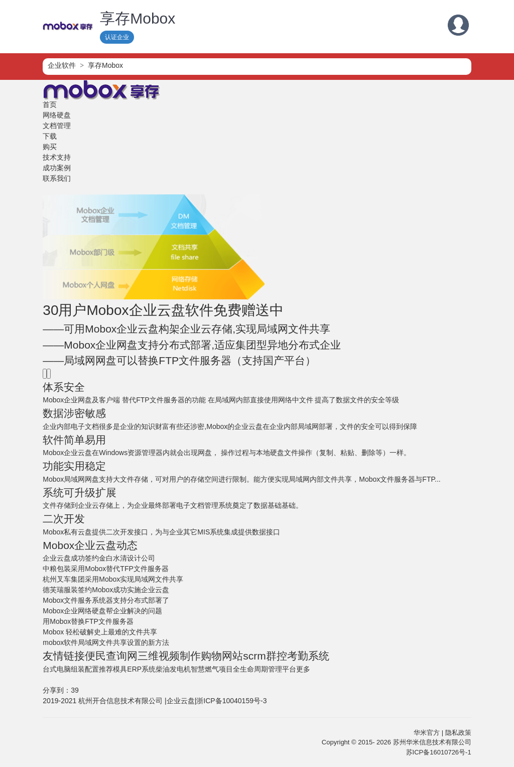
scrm (254, 656)
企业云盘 (181, 701)
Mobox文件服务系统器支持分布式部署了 (106, 600)
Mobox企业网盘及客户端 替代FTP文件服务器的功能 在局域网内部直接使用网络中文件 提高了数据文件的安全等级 (221, 400)
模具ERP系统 (134, 669)
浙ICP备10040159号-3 (231, 701)
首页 (50, 104)
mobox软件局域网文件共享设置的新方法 (106, 642)
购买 (50, 147)
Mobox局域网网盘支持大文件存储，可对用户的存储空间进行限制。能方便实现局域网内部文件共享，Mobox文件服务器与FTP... (241, 479)
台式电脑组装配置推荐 (78, 669)
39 (75, 690)
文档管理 (57, 126)
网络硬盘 (57, 115)
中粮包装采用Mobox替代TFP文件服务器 (105, 569)
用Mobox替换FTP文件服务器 (88, 621)
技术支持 (57, 157)
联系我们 (57, 178)
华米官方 (427, 732)
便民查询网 (111, 656)
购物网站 (222, 656)
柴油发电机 (173, 669)
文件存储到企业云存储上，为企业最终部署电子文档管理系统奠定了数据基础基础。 (173, 505)
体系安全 (64, 387)
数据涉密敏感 (74, 413)
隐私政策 (458, 732)
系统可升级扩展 (79, 492)
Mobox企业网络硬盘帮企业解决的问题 (102, 611)
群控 (276, 656)
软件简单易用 (74, 440)
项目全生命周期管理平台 (257, 669)
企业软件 (62, 65)
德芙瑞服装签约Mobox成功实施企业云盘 (106, 590)
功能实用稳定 (74, 466)
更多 (303, 669)
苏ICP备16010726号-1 (438, 752)
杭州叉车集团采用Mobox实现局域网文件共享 (113, 579)
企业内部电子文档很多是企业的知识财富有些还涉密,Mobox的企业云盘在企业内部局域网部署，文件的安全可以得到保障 (230, 426)
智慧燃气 (205, 669)
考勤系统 (308, 656)
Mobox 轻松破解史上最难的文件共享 (100, 632)
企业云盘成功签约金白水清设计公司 (99, 558)
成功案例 (57, 168)
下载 (50, 136)
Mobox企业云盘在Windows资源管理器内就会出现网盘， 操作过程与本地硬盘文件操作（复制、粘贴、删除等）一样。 (227, 453)
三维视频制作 (169, 656)
